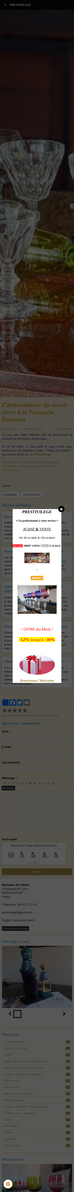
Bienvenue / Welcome (37, 681)
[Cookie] (8, 1184)
